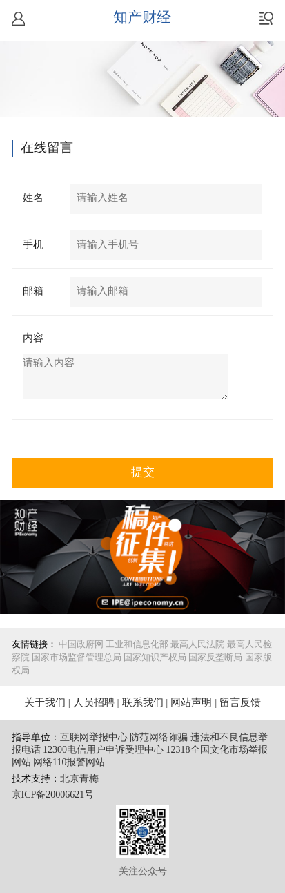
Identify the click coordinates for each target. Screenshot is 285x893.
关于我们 (45, 703)
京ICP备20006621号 (53, 795)
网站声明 (191, 703)
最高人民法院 (197, 644)
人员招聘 (94, 703)
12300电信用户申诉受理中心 (103, 750)
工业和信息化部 (137, 644)
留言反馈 (240, 703)
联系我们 (143, 703)
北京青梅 (79, 779)
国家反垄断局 (215, 657)
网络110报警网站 (69, 763)
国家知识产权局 (155, 657)
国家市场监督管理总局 (76, 657)
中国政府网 (81, 644)
